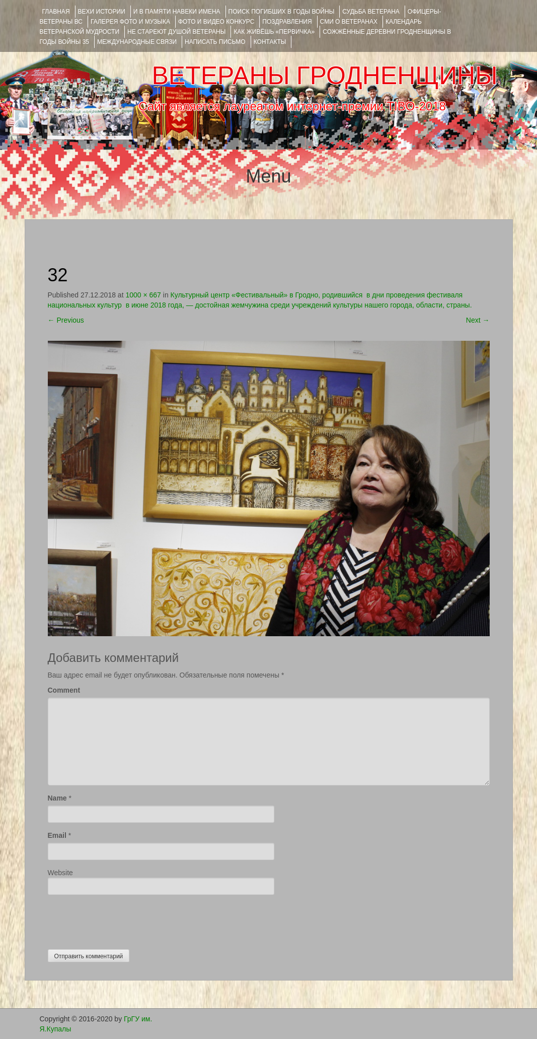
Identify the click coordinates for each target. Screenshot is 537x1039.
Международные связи (137, 41)
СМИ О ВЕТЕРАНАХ (348, 21)
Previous (66, 320)
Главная (56, 11)
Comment (64, 690)
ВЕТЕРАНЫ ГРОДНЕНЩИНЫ (324, 75)
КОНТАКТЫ (270, 41)
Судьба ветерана (371, 11)
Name (57, 798)
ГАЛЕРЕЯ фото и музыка (130, 21)
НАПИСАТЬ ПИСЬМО (215, 41)
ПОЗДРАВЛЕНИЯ (287, 21)
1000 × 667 (143, 295)
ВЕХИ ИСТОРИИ (101, 11)
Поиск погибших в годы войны (281, 11)
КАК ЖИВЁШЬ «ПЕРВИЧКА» (274, 31)
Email (57, 835)
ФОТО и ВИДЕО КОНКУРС (216, 21)
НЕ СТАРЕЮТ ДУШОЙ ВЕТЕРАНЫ (176, 31)
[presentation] (124, 919)
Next (478, 320)
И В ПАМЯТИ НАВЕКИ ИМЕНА (176, 11)
